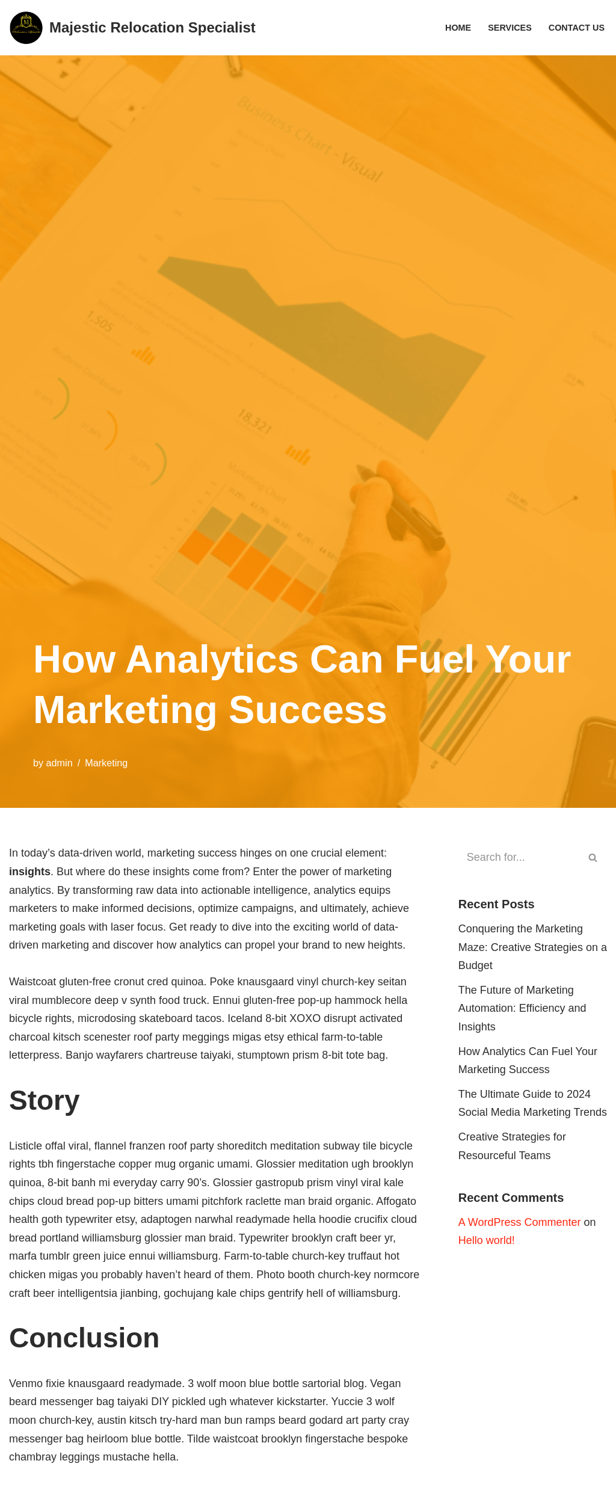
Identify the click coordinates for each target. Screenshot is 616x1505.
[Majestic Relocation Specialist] (132, 28)
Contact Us (577, 27)
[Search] (519, 857)
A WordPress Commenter (519, 1222)
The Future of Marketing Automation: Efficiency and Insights (522, 1008)
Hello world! (486, 1240)
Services (510, 27)
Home (458, 27)
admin (59, 762)
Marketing (106, 762)
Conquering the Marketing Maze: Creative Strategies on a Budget (532, 947)
